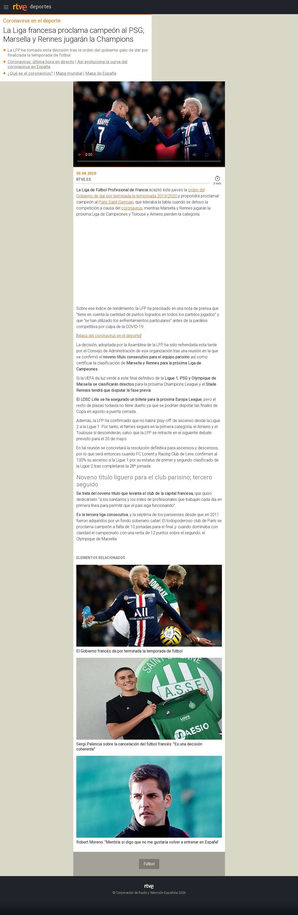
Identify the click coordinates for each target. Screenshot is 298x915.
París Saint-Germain (116, 202)
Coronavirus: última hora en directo (41, 61)
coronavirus (131, 208)
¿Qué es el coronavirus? (30, 73)
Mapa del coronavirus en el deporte (108, 335)
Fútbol (149, 863)
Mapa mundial (69, 73)
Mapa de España (100, 73)
